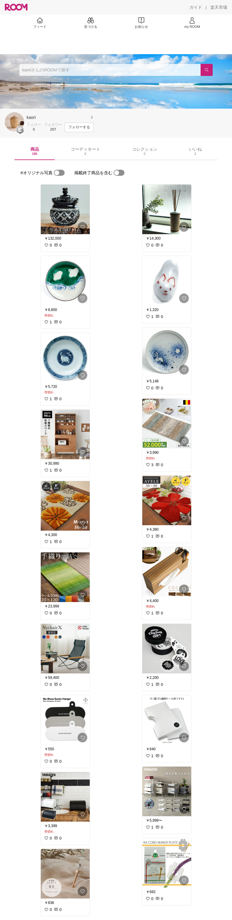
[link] (65, 209)
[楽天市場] (218, 7)
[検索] (207, 70)
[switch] (59, 173)
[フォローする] (79, 127)
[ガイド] (195, 7)
